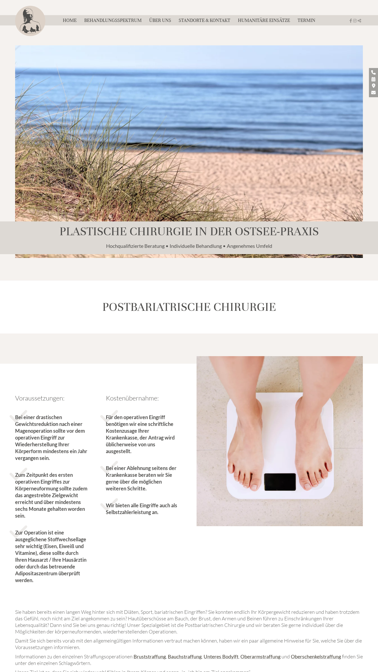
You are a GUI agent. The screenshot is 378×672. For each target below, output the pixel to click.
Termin (306, 20)
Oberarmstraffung (260, 656)
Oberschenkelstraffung (316, 656)
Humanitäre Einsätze (264, 20)
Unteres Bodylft (221, 656)
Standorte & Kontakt (204, 20)
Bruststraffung (150, 656)
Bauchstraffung (185, 656)
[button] (359, 20)
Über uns (160, 20)
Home (70, 20)
